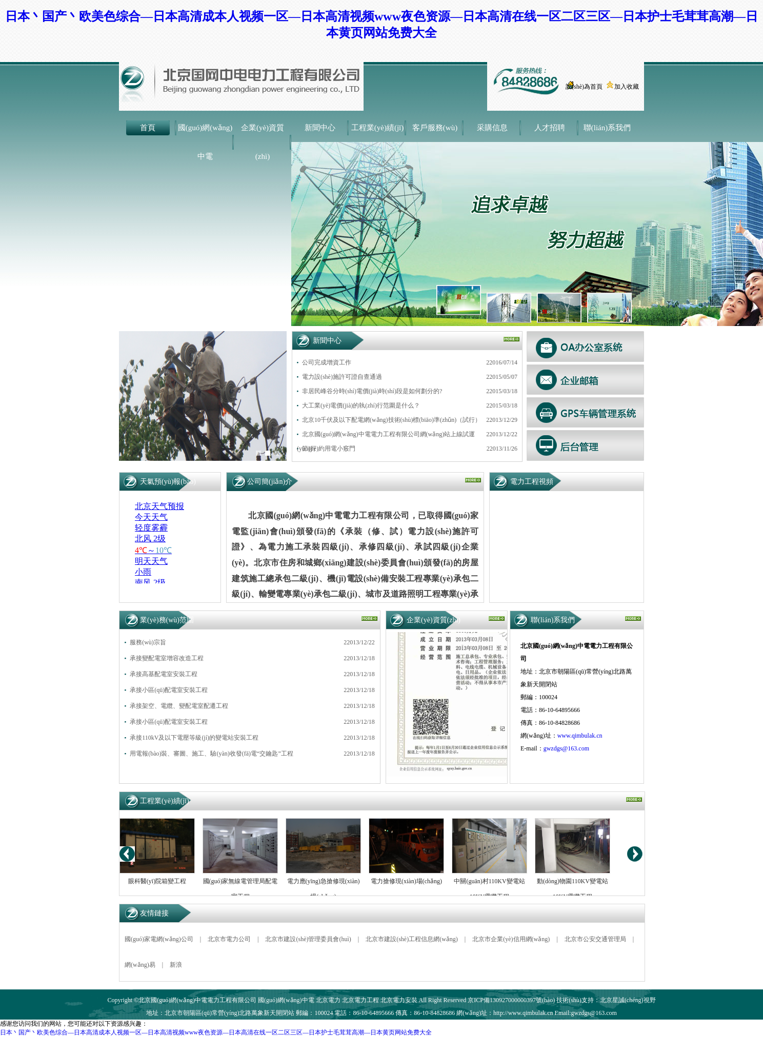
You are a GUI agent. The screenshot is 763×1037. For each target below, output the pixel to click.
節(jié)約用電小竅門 (328, 448)
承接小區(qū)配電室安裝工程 (169, 690)
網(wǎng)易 (140, 964)
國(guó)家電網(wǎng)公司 (159, 939)
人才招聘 (549, 128)
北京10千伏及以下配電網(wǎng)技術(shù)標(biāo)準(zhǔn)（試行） (391, 419)
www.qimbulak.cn (580, 735)
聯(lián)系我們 (607, 128)
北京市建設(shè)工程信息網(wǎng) (412, 939)
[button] (258, 453)
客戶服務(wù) (434, 128)
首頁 (147, 128)
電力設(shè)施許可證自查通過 (342, 376)
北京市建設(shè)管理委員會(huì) (308, 939)
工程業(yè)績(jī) (377, 128)
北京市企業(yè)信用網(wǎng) (511, 939)
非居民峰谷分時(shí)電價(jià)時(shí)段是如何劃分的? (372, 391)
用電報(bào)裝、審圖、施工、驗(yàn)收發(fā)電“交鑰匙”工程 (211, 753)
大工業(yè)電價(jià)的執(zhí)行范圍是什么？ (361, 405)
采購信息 (492, 128)
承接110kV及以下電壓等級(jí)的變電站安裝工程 (194, 737)
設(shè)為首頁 (584, 86)
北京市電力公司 (229, 939)
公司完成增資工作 (326, 362)
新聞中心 (320, 128)
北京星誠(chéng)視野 (628, 1000)
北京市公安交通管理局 (595, 939)
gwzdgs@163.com (566, 748)
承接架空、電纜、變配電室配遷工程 (179, 705)
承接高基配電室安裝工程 (163, 674)
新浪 (176, 964)
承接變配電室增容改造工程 (167, 658)
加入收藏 (626, 86)
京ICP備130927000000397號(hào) (511, 1000)
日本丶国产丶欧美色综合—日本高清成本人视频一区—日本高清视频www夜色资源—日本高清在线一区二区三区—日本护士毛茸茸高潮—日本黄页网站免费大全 (216, 1032)
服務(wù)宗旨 (148, 642)
